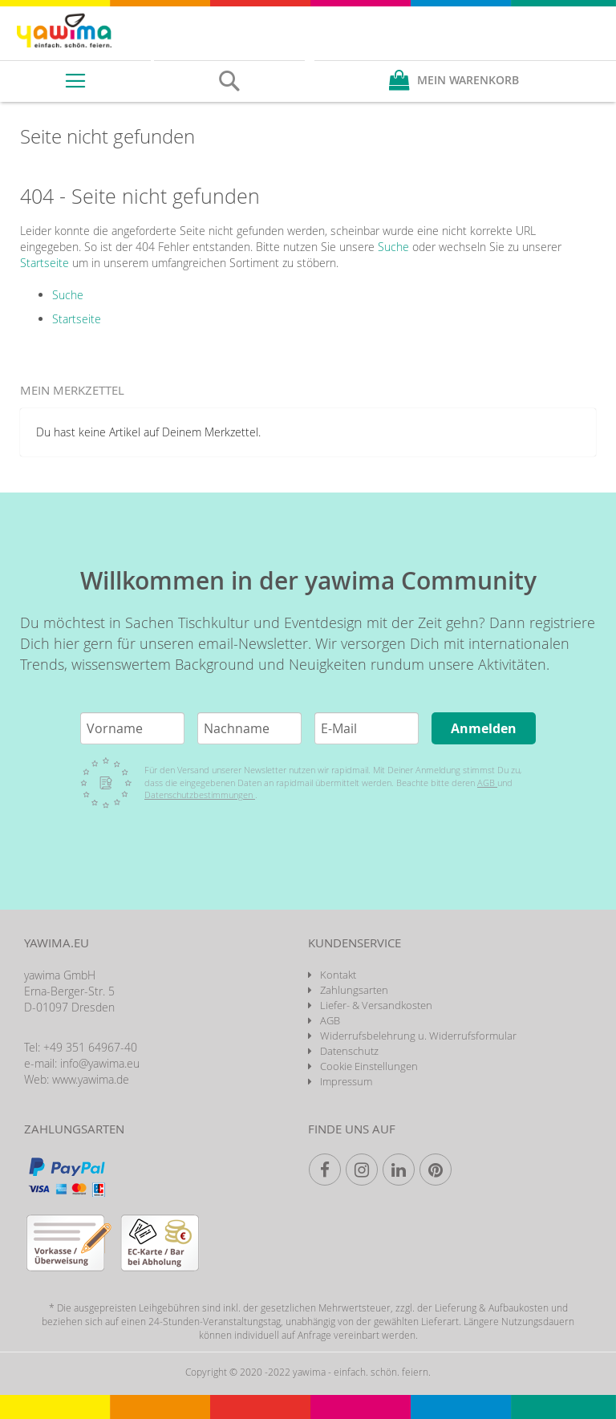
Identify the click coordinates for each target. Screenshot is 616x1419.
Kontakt (338, 974)
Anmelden (484, 728)
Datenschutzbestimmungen (199, 795)
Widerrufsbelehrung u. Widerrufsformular (418, 1035)
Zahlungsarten (354, 990)
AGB (487, 782)
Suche (393, 246)
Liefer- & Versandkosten (376, 1005)
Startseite (44, 262)
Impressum (346, 1081)
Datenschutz (349, 1051)
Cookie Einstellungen (369, 1066)
